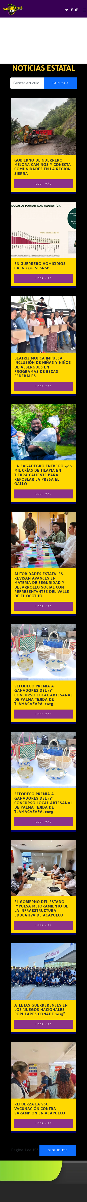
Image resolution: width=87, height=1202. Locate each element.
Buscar (60, 83)
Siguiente (58, 1150)
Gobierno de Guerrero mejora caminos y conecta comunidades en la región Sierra (42, 167)
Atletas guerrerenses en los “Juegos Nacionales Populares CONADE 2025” (41, 1009)
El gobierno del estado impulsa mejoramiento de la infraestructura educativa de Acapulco (41, 908)
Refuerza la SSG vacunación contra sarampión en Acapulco (39, 1108)
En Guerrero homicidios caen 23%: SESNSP (40, 266)
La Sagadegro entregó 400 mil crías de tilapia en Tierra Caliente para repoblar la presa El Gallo (43, 475)
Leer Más (43, 183)
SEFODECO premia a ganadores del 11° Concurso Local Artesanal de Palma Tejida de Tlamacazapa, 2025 (43, 695)
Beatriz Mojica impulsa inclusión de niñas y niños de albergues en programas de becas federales (42, 367)
